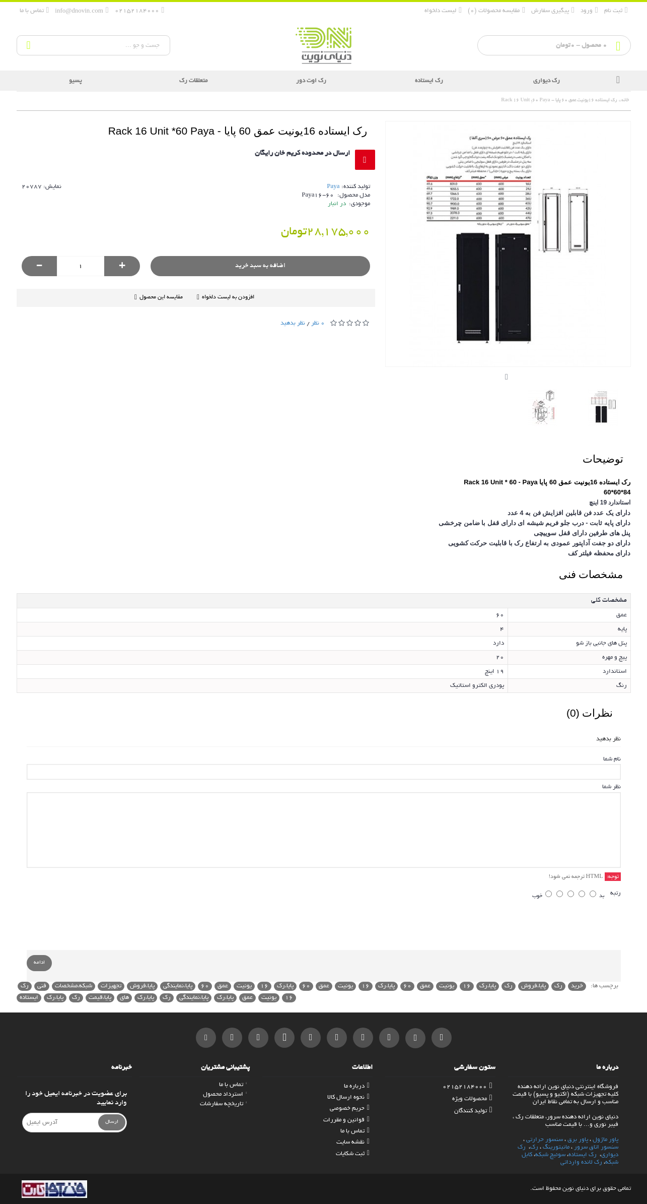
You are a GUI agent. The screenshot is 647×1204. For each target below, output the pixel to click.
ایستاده (29, 997)
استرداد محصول (225, 1094)
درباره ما (357, 1086)
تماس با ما (355, 1131)
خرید (577, 986)
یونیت (446, 986)
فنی (41, 986)
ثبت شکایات (353, 1154)
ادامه (39, 963)
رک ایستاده (582, 1155)
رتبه (615, 893)
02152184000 (467, 1087)
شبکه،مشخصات (73, 986)
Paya (333, 186)
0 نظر (318, 323)
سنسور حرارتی (544, 1139)
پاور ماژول (605, 1139)
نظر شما (611, 787)
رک (558, 986)
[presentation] (544, 927)
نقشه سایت (353, 1142)
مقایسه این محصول (161, 297)
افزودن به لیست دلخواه (228, 297)
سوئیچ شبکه (550, 1155)
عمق (425, 986)
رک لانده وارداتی (581, 1162)
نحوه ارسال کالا (348, 1097)
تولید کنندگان (473, 1111)
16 (467, 986)
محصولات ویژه (472, 1099)
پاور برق (577, 1139)
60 (407, 986)
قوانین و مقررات (346, 1120)
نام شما (612, 759)
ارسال (111, 1122)
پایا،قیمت (100, 997)
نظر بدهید (292, 323)
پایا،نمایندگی (177, 986)
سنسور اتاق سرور (596, 1147)
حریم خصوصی (350, 1108)
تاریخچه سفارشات (223, 1104)
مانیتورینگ (556, 1147)
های (124, 997)
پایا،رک (487, 986)
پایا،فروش (533, 986)
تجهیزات (111, 986)
